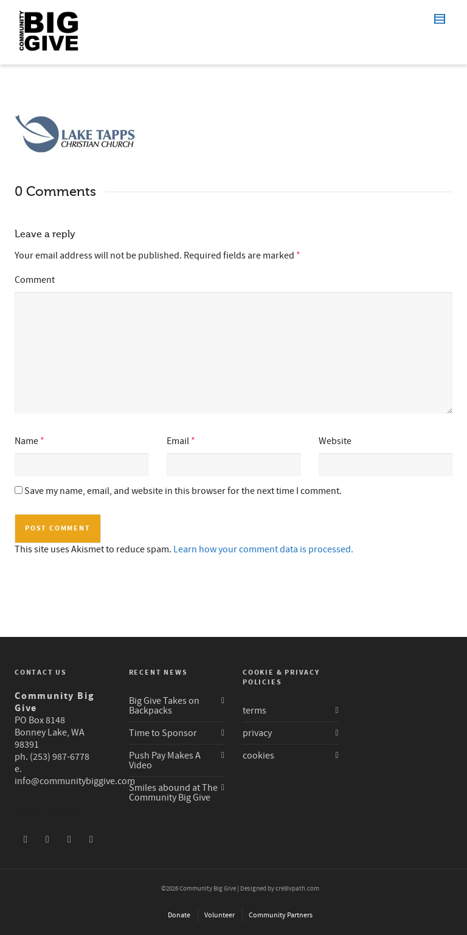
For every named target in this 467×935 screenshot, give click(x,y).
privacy (257, 733)
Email (178, 441)
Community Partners (281, 915)
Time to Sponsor (163, 733)
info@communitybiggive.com (75, 781)
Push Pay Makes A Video (165, 760)
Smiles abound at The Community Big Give (173, 793)
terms (254, 710)
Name (26, 441)
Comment (35, 280)
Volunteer (219, 915)
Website (335, 441)
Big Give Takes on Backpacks (164, 706)
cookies (258, 755)
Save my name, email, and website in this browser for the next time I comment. (183, 491)
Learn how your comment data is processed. (263, 549)
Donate (179, 915)
